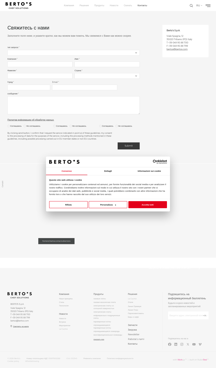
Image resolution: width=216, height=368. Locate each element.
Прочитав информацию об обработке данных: (30, 120)
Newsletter (133, 334)
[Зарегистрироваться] (204, 315)
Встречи (62, 322)
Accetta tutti (148, 205)
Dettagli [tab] (108, 171)
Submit (129, 145)
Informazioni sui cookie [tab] (149, 171)
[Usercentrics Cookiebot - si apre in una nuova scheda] (155, 162)
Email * (55, 82)
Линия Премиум (134, 306)
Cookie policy (13, 361)
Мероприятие (64, 325)
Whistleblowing (32, 361)
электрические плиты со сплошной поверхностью (104, 307)
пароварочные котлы (102, 321)
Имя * (77, 59)
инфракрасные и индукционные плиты (107, 316)
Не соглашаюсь (32, 126)
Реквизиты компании (92, 358)
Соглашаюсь (14, 126)
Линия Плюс (133, 310)
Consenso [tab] (67, 171)
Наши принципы (66, 298)
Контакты (142, 5)
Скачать (128, 5)
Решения (84, 5)
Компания (69, 5)
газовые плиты (100, 298)
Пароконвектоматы (136, 313)
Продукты (99, 5)
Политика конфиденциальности (120, 358)
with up (180, 359)
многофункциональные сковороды (108, 335)
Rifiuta (68, 205)
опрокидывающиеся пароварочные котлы (102, 326)
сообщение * (13, 93)
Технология (64, 306)
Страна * (78, 70)
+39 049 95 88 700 (178, 42)
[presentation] (139, 137)
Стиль (61, 302)
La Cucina (63, 329)
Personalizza (108, 205)
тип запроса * (13, 47)
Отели (130, 302)
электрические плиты (102, 312)
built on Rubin (199, 359)
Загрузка (132, 329)
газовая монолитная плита (105, 302)
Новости (114, 5)
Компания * (12, 59)
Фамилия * (12, 70)
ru (198, 5)
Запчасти (132, 325)
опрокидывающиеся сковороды (107, 331)
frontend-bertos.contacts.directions (56, 242)
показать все (99, 339)
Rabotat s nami (136, 339)
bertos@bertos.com (177, 49)
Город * (10, 82)
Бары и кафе (133, 317)
